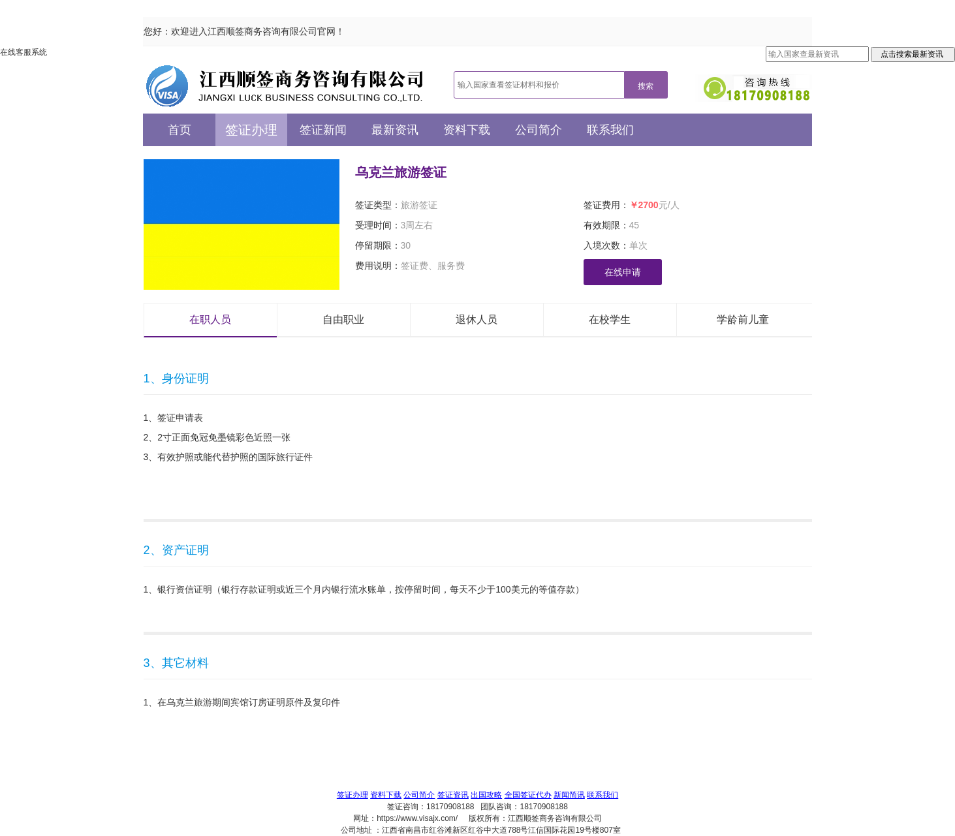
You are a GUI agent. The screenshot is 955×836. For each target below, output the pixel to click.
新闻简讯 (569, 794)
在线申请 (622, 272)
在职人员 (210, 319)
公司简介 (538, 129)
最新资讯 (394, 129)
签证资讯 (453, 794)
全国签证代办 (528, 794)
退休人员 (476, 319)
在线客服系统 (23, 52)
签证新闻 (323, 129)
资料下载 (466, 129)
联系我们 (610, 129)
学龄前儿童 (743, 319)
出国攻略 (486, 794)
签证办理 (251, 130)
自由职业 (343, 319)
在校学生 (610, 319)
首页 (179, 129)
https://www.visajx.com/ (417, 818)
